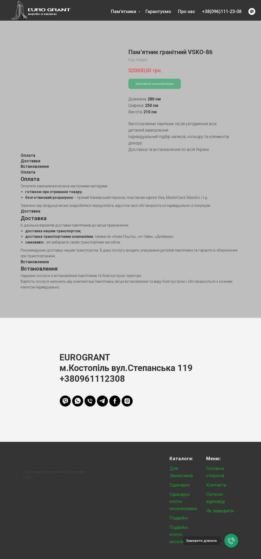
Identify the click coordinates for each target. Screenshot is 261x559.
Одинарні (180, 485)
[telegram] (102, 401)
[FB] (114, 401)
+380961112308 (92, 379)
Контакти (216, 485)
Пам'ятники (124, 11)
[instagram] (127, 401)
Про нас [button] (186, 11)
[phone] (90, 401)
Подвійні (179, 518)
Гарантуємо (158, 11)
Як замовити (220, 511)
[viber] (251, 11)
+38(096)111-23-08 (222, 11)
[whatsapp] (77, 401)
